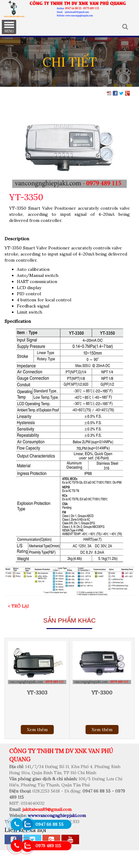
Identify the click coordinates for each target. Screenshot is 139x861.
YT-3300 (101, 692)
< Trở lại (18, 606)
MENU (9, 27)
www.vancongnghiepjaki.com (57, 815)
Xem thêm (37, 729)
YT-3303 (37, 692)
